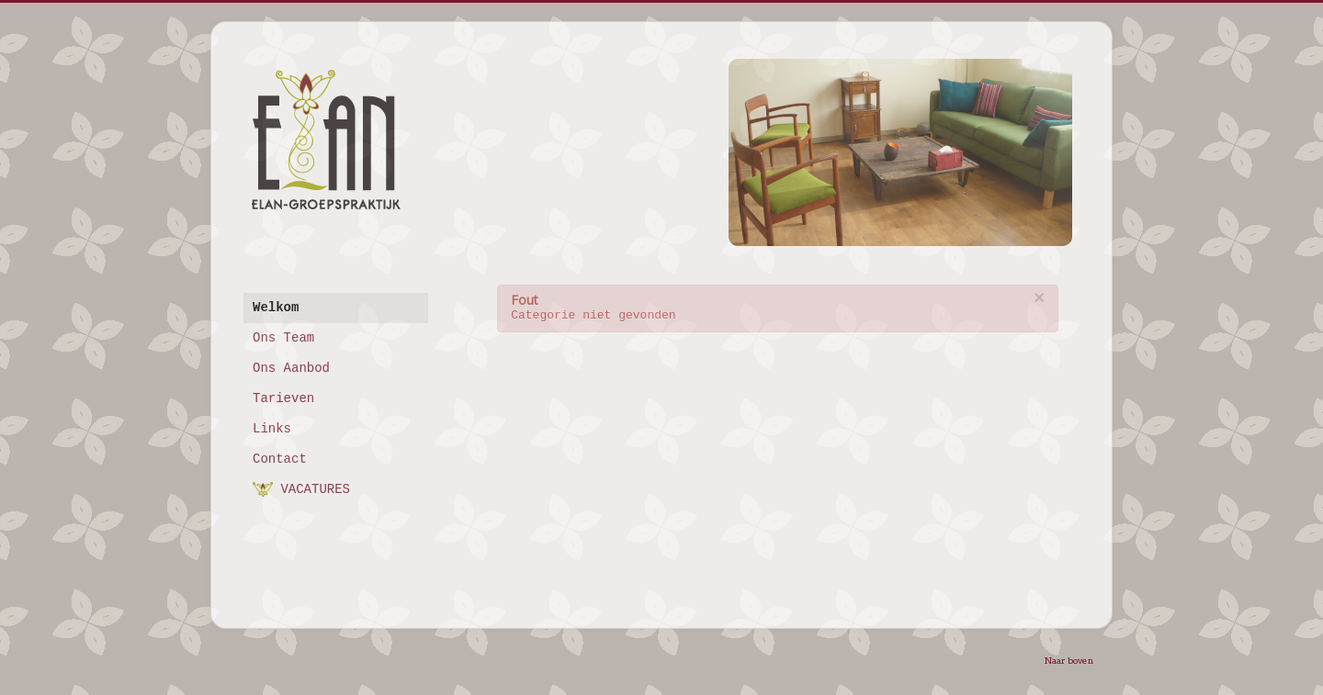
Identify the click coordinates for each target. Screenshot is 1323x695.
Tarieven (283, 398)
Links (272, 428)
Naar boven (1069, 660)
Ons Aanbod (291, 368)
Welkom (276, 307)
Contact (280, 459)
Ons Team (283, 338)
